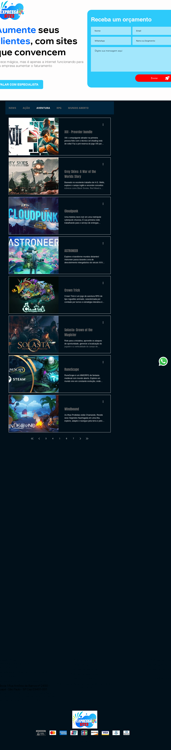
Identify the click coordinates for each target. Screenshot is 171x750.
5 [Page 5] (59, 438)
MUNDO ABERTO (78, 107)
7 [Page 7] (73, 438)
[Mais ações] (104, 125)
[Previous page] (39, 439)
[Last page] (87, 439)
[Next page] (80, 439)
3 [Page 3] (46, 438)
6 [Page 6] (66, 438)
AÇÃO (26, 107)
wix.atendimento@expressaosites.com (28, 681)
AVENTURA (43, 107)
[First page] (32, 439)
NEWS (12, 107)
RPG (59, 107)
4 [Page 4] (52, 438)
